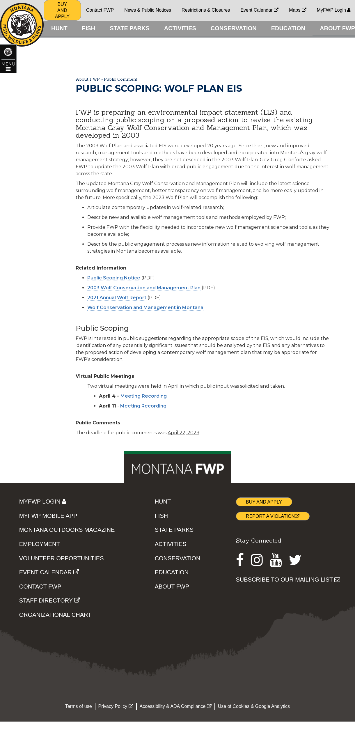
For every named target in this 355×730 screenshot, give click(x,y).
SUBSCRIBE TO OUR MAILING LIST (288, 626)
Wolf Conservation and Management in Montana (145, 354)
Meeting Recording (143, 443)
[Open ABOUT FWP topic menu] (8, 73)
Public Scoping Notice (113, 324)
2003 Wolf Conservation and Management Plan (143, 334)
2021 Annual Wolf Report (116, 344)
